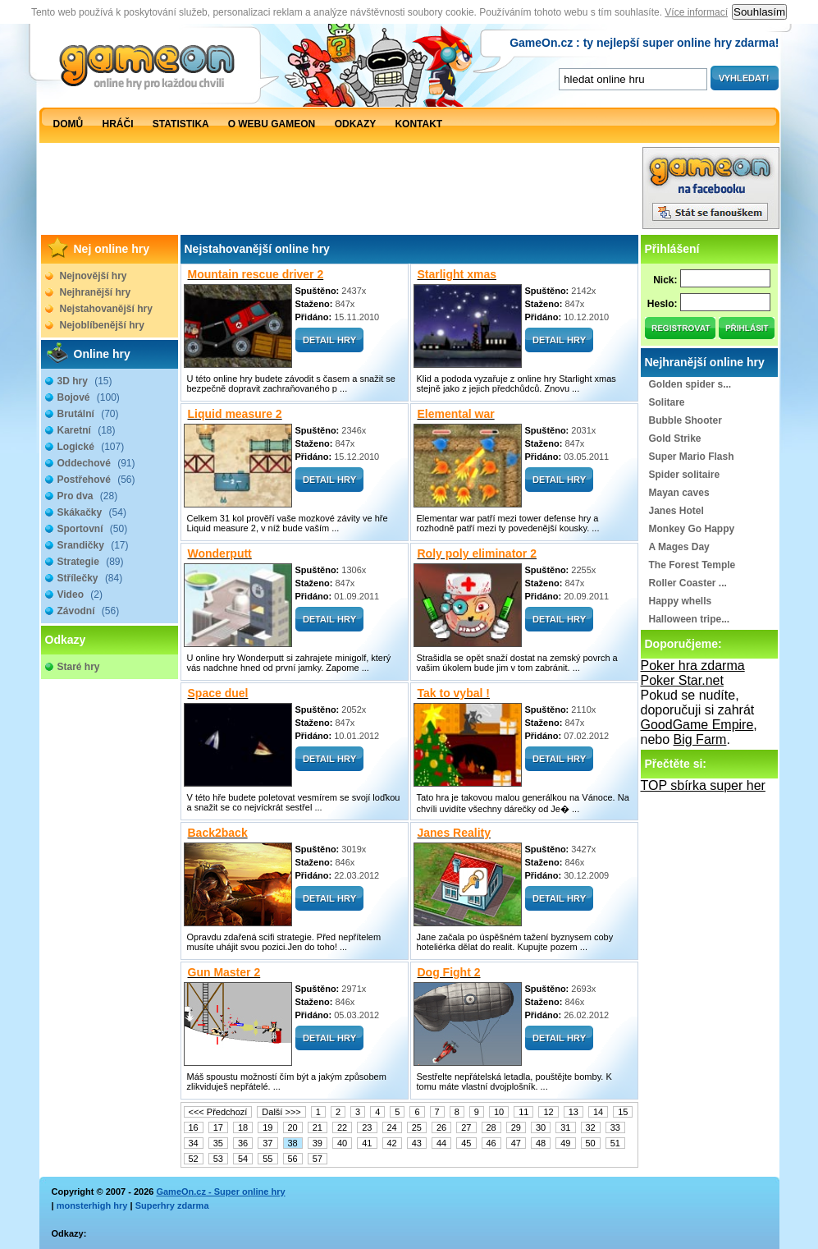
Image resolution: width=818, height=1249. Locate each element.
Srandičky (93, 545)
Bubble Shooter (685, 420)
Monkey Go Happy (692, 529)
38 (293, 1143)
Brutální (88, 414)
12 (548, 1112)
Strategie (90, 561)
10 (499, 1112)
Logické (91, 446)
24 (392, 1127)
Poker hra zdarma (693, 666)
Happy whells (680, 601)
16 (194, 1127)
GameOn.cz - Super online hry (220, 1191)
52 (194, 1159)
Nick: (665, 280)
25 (417, 1127)
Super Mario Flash (691, 456)
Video (80, 594)
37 (267, 1143)
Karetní (86, 430)
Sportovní (92, 529)
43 (417, 1143)
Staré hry (78, 667)
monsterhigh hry (92, 1205)
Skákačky (91, 512)
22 (342, 1127)
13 (573, 1112)
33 (615, 1127)
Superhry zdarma (172, 1205)
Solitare (667, 402)
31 (565, 1127)
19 (267, 1127)
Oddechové (96, 463)
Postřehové (96, 479)
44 (441, 1143)
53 (218, 1159)
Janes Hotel (676, 511)
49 (565, 1143)
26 (441, 1127)
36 (243, 1143)
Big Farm (700, 739)
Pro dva (87, 496)
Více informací (696, 12)
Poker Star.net (682, 680)
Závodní (88, 611)
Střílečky (90, 578)
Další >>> (281, 1112)
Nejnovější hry (93, 276)
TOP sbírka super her (703, 785)
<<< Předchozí (218, 1112)
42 (392, 1143)
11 (523, 1112)
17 (218, 1127)
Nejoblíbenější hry (102, 325)
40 (342, 1143)
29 (516, 1127)
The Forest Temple (692, 565)
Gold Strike (675, 438)
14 (598, 1112)
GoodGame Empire (697, 725)
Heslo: (662, 304)
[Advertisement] (340, 192)
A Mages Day (679, 547)
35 (218, 1143)
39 (317, 1143)
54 (243, 1159)
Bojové (88, 397)
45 (466, 1143)
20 (293, 1127)
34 (194, 1143)
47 (516, 1143)
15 (623, 1112)
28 (491, 1127)
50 (591, 1143)
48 (541, 1143)
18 (243, 1127)
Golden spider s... (690, 384)
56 (293, 1159)
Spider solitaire (684, 474)
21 (317, 1127)
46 (491, 1143)
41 (367, 1143)
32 (591, 1127)
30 (541, 1127)
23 (367, 1127)
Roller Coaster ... (688, 583)
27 (466, 1127)
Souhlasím (759, 12)
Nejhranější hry (95, 292)
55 (267, 1159)
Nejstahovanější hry (106, 309)
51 (615, 1143)
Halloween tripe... (689, 619)
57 (317, 1159)
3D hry (84, 381)
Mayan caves (679, 492)
